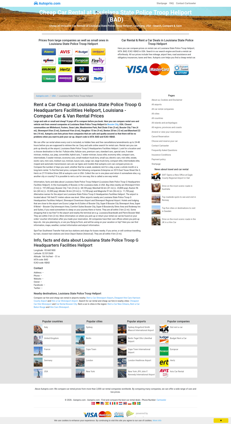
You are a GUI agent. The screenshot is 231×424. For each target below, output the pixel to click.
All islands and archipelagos (164, 123)
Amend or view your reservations (167, 132)
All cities (155, 113)
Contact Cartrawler (186, 3)
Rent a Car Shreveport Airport (99, 298)
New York (90, 371)
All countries (157, 118)
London (89, 360)
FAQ (171, 3)
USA (46, 371)
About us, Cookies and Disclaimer (167, 100)
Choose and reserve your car (165, 141)
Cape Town (91, 349)
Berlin (88, 338)
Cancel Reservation (160, 136)
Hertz (172, 360)
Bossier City (112, 124)
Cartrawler (161, 400)
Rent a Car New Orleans (118, 304)
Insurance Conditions (161, 155)
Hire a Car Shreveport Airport (64, 301)
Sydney (89, 327)
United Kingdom (51, 338)
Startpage (162, 3)
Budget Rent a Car (178, 338)
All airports (157, 104)
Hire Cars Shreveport (59, 307)
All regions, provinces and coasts (167, 127)
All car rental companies (163, 109)
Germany (48, 360)
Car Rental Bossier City (66, 304)
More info (157, 420)
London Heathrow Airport (139, 360)
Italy (46, 327)
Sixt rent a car (176, 327)
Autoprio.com (47, 3)
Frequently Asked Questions (164, 150)
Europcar (174, 349)
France (47, 349)
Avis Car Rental (177, 371)
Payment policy (159, 159)
